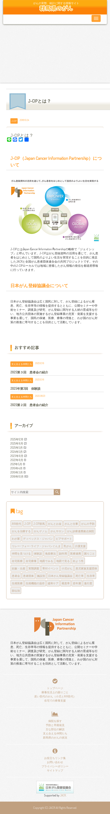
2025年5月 (16, 447)
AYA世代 (16, 523)
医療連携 (75, 553)
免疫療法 (50, 553)
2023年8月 (16, 456)
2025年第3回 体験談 (25, 388)
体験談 (38, 553)
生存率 (91, 575)
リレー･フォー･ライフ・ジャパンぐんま (36, 546)
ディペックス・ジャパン (38, 538)
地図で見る (63, 561)
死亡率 (80, 575)
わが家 (16, 538)
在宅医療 (17, 561)
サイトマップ (55, 770)
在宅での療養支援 (55, 700)
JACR (62, 795)
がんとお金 (54, 523)
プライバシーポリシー (55, 766)
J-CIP (14, 120)
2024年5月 (16, 451)
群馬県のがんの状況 (55, 737)
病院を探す (55, 721)
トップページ (55, 688)
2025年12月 (16, 439)
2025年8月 (16, 443)
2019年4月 (16, 468)
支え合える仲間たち (21, 364)
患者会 (16, 575)
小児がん (67, 568)
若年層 (77, 583)
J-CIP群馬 (39, 523)
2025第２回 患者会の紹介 (29, 405)
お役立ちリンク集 (55, 758)
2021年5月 (16, 464)
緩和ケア (53, 583)
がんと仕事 (71, 523)
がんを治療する (21, 531)
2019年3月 (16, 472)
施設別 (41, 575)
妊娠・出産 (18, 568)
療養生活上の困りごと (55, 692)
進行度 (88, 583)
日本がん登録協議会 (60, 575)
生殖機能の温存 (35, 583)
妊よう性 (78, 561)
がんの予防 (88, 523)
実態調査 (33, 568)
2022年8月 (16, 460)
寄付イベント (50, 568)
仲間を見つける (21, 553)
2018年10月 (17, 476)
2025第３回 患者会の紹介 (29, 372)
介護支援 (80, 546)
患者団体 (28, 575)
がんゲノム (40, 531)
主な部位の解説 (55, 729)
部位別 (16, 590)
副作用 (63, 553)
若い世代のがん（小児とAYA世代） (55, 696)
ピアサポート (64, 538)
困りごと (89, 553)
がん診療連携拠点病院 (80, 531)
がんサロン (57, 531)
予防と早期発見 (55, 725)
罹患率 (66, 583)
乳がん (68, 546)
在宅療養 (31, 561)
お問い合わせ (55, 762)
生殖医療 (17, 583)
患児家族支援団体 (86, 568)
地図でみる (46, 561)
